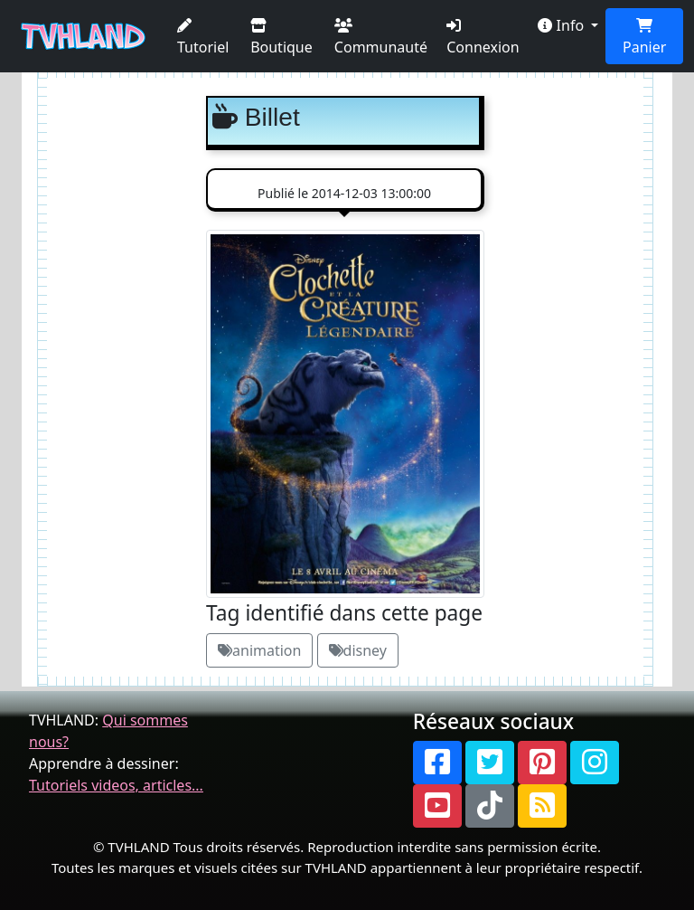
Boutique (281, 37)
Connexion (482, 37)
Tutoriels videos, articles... (116, 785)
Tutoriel (203, 37)
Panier (644, 37)
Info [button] (562, 25)
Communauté (380, 37)
